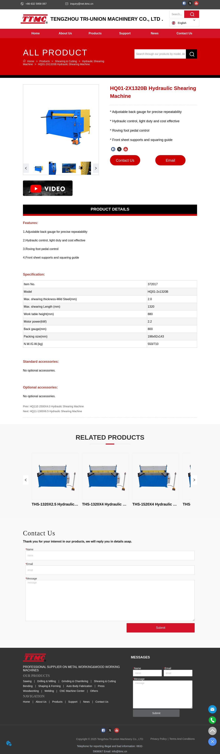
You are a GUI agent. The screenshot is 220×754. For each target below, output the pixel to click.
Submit (160, 627)
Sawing (27, 681)
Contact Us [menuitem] (184, 33)
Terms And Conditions (182, 738)
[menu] (110, 33)
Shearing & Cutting (66, 61)
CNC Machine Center (72, 690)
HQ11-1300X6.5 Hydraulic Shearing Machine (56, 411)
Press (101, 686)
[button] (65, 33)
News (86, 701)
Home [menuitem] (35, 33)
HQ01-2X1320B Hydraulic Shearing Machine (63, 64)
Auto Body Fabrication (79, 686)
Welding (49, 690)
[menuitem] (65, 33)
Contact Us (101, 701)
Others (94, 690)
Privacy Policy (158, 738)
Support (72, 701)
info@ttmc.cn (119, 751)
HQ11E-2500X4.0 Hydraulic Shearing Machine (57, 406)
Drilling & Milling (46, 681)
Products (45, 61)
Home (30, 61)
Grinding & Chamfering (75, 681)
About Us (41, 701)
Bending (27, 686)
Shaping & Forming (49, 686)
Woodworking (31, 690)
